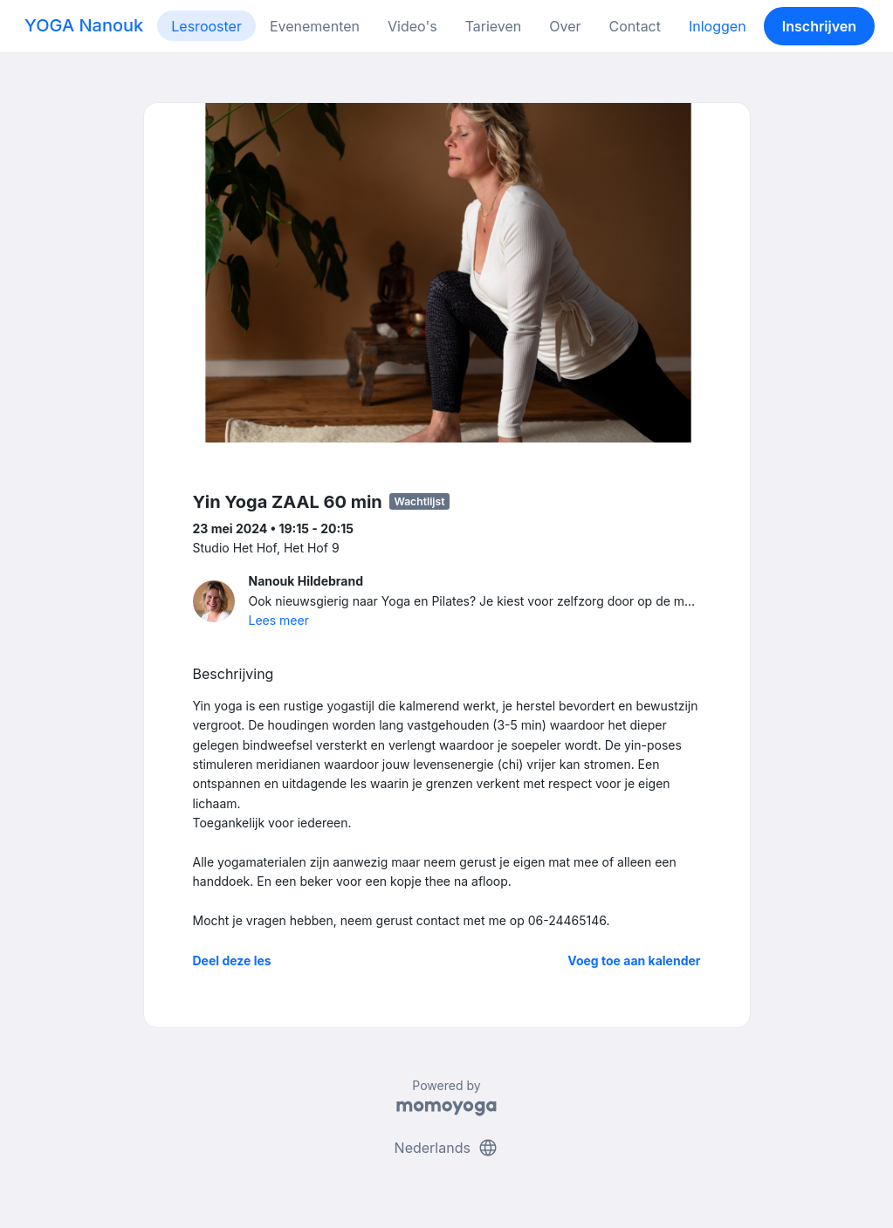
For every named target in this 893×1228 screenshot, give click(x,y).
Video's (412, 26)
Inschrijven (819, 26)
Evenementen (315, 26)
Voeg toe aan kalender (633, 960)
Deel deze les (232, 960)
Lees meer (279, 620)
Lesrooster (206, 26)
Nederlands (447, 1147)
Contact (635, 26)
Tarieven (493, 26)
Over (564, 26)
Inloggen (717, 26)
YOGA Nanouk (83, 25)
